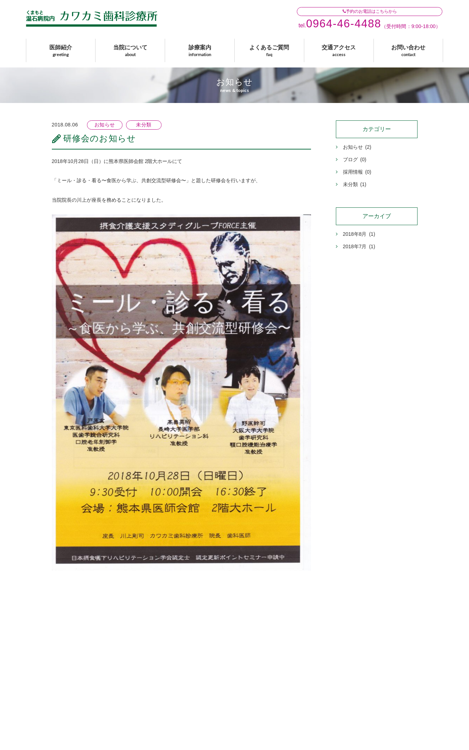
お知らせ (353, 147)
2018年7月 (355, 246)
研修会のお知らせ (99, 138)
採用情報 (353, 172)
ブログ (351, 159)
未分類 (351, 184)
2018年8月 (355, 234)
